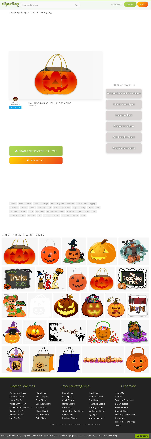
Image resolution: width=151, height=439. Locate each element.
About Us (119, 393)
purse (31, 211)
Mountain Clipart (96, 418)
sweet (62, 211)
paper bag (65, 215)
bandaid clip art (17, 411)
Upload (130, 4)
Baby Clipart (41, 418)
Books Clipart (42, 396)
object (90, 207)
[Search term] (50, 5)
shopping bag (52, 211)
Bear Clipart (67, 414)
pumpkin (56, 215)
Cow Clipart (94, 393)
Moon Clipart (68, 393)
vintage (45, 204)
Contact (118, 396)
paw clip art (15, 418)
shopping (14, 211)
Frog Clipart (41, 400)
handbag (41, 207)
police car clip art (17, 403)
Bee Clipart (67, 407)
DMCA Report (121, 403)
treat (79, 211)
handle (56, 207)
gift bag (47, 215)
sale (39, 215)
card (97, 207)
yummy (82, 207)
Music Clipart (42, 411)
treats (29, 204)
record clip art (16, 414)
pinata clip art (16, 400)
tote (52, 204)
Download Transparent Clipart (36, 150)
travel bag (71, 211)
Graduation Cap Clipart (73, 411)
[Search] (76, 5)
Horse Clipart (68, 403)
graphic (75, 215)
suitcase (24, 207)
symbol (13, 204)
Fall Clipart (67, 396)
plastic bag (14, 215)
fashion (37, 204)
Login (142, 4)
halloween (40, 211)
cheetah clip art (17, 396)
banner (32, 207)
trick (49, 207)
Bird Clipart (94, 400)
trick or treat (82, 204)
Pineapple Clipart (97, 403)
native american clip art (20, 407)
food (93, 211)
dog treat (60, 204)
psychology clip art (18, 393)
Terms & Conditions (124, 400)
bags (75, 207)
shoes (86, 211)
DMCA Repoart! (36, 160)
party (23, 215)
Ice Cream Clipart (97, 411)
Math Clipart (41, 393)
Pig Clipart (93, 414)
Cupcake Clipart (43, 403)
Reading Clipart (96, 396)
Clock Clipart (68, 400)
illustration (66, 207)
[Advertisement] (55, 33)
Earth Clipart (42, 407)
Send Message (15, 107)
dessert (23, 211)
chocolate (14, 207)
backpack (31, 215)
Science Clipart (43, 414)
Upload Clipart (122, 411)
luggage (92, 204)
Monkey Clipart (96, 407)
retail (83, 215)
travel (21, 204)
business (70, 204)
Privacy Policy (121, 407)
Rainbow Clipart (69, 418)
